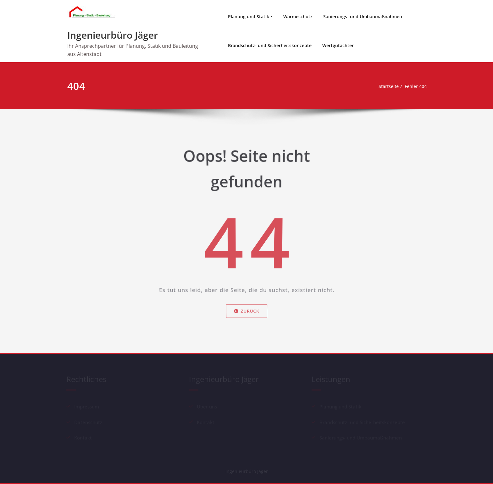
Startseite (388, 86)
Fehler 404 (417, 86)
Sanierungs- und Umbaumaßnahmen (362, 16)
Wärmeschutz (298, 16)
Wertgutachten (338, 45)
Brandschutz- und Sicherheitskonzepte (270, 45)
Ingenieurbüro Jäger (112, 35)
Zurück (246, 315)
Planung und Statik (248, 16)
